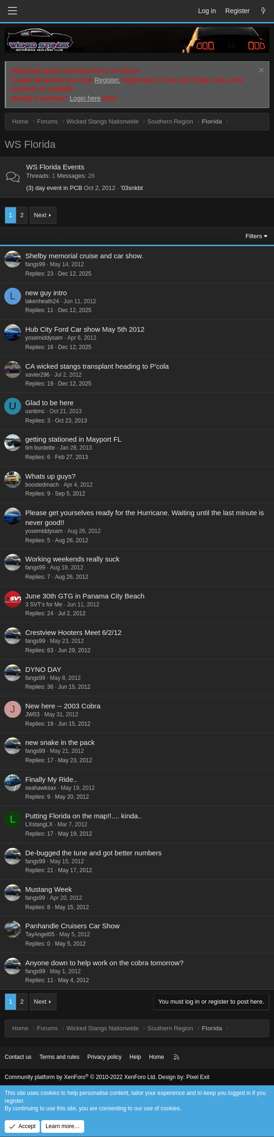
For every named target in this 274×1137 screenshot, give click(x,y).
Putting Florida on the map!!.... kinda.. (83, 816)
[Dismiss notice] (260, 71)
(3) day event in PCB (54, 187)
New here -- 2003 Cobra (63, 706)
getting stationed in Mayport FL (73, 439)
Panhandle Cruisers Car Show (72, 926)
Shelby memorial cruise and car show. (84, 256)
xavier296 (37, 375)
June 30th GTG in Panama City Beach (84, 596)
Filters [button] (253, 236)
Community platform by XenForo (81, 1077)
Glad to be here (49, 403)
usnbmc (35, 411)
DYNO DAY (43, 669)
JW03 (32, 714)
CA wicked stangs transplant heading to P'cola (97, 366)
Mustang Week (48, 889)
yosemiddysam (44, 338)
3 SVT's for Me (43, 604)
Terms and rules (59, 1057)
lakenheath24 (42, 301)
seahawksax (40, 788)
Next (40, 215)
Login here (85, 98)
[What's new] (263, 11)
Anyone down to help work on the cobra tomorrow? (104, 963)
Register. (107, 80)
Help (135, 1057)
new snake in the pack (59, 742)
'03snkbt (132, 187)
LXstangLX (39, 824)
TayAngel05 (40, 934)
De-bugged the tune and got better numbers (93, 853)
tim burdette (40, 448)
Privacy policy (104, 1057)
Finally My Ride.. (51, 779)
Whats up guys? (50, 476)
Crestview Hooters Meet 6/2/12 (73, 632)
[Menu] (12, 11)
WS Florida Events (55, 167)
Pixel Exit (197, 1077)
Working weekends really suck (72, 559)
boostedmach (42, 484)
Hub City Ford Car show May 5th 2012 (84, 329)
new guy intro (46, 293)
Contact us (18, 1057)
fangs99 (35, 264)
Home (156, 1057)
